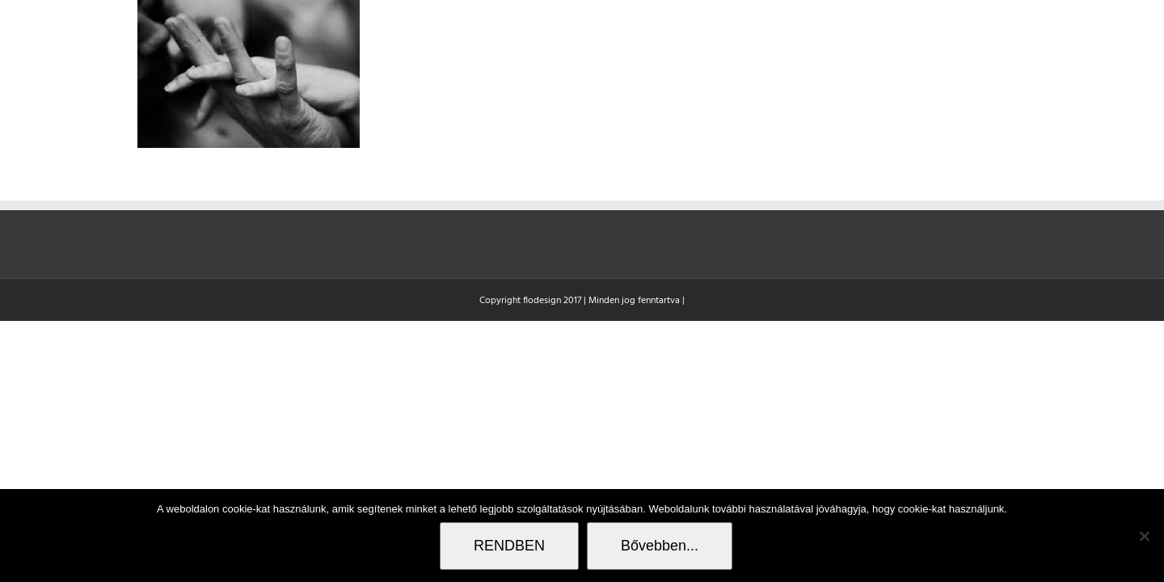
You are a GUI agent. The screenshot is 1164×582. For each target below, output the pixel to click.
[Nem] (1144, 536)
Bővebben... (659, 546)
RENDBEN (509, 546)
